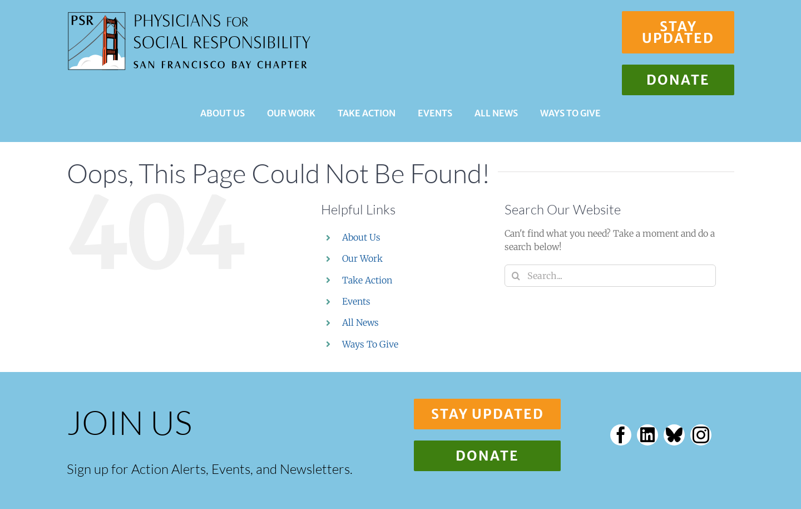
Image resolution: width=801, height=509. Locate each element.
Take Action (367, 280)
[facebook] (620, 435)
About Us (361, 237)
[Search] (516, 276)
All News (360, 322)
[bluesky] (674, 435)
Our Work (362, 258)
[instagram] (700, 435)
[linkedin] (647, 435)
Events (356, 301)
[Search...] (610, 276)
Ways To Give (370, 344)
